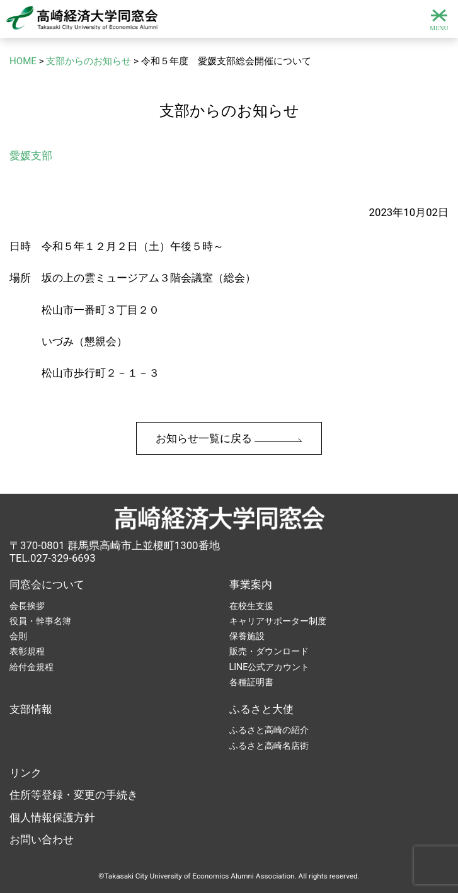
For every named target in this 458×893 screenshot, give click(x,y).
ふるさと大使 (261, 709)
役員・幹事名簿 (40, 621)
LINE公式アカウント (269, 667)
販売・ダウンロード (269, 651)
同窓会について (46, 584)
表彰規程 (27, 651)
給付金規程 (31, 667)
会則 (18, 636)
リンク (25, 772)
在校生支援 (251, 606)
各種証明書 (251, 682)
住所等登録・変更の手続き (73, 794)
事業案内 (250, 584)
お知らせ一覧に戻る (229, 438)
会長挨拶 (27, 606)
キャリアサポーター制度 (277, 621)
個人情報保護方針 (52, 817)
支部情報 (30, 709)
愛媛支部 (30, 155)
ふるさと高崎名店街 (269, 746)
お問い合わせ (41, 839)
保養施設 (247, 636)
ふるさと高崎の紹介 (269, 730)
